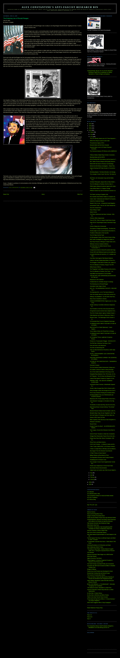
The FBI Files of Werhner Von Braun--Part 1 (100, 343)
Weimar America (91, 512)
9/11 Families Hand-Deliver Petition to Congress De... (103, 196)
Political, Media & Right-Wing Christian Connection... (102, 155)
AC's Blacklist (90, 491)
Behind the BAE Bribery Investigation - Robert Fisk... (102, 166)
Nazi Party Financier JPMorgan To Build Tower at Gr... (103, 241)
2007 (90, 130)
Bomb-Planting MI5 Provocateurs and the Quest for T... (103, 159)
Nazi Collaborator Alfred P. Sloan (95, 547)
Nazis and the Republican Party (95, 513)
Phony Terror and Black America (98, 442)
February (92, 477)
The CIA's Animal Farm (95, 207)
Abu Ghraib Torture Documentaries (98, 468)
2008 (90, 128)
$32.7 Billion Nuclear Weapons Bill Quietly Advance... (103, 161)
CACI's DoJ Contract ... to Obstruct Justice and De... (102, 444)
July (91, 134)
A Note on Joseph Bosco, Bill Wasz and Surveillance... (103, 448)
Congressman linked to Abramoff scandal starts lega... (103, 250)
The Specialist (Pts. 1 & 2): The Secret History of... (102, 292)
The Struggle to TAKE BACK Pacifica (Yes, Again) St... (103, 262)
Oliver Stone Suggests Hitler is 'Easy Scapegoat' (99, 602)
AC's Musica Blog (91, 499)
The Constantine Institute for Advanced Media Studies (100, 495)
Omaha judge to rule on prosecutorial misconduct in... (103, 230)
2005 (90, 484)
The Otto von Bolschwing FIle (97, 347)
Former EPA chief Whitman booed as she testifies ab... (103, 252)
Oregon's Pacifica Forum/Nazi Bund (96, 515)
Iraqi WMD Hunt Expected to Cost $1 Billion (100, 273)
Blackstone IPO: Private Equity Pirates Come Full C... (103, 398)
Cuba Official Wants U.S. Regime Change (100, 188)
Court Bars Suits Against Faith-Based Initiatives (101, 258)
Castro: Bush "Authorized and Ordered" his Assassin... (103, 199)
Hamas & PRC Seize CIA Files (97, 417)
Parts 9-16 (89, 617)
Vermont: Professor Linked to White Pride (97, 530)
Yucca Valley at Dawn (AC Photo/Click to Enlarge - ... (103, 331)
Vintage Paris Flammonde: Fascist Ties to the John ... (103, 436)
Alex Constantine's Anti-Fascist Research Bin (60, 7)
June (91, 136)
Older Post (79, 194)
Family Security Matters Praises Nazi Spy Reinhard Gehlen (101, 517)
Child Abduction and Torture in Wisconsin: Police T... (102, 315)
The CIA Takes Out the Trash (97, 235)
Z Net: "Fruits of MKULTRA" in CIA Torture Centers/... (103, 446)
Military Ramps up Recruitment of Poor (99, 455)
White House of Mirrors (95, 267)
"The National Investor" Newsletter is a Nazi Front (99, 587)
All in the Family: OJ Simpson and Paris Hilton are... (102, 415)
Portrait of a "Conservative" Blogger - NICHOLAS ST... (103, 341)
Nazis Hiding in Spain (95, 209)
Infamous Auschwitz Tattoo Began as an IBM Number (100, 554)
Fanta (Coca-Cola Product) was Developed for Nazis (100, 571)
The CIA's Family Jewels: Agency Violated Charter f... (103, 313)
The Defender (90, 552)
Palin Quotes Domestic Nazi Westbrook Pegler (98, 523)
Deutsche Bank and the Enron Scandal (99, 145)
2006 (90, 482)
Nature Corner (93, 212)
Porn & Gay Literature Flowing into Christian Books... (103, 392)
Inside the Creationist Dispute (97, 201)
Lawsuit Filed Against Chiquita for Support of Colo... (102, 378)
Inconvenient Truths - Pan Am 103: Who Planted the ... (103, 205)
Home (43, 194)
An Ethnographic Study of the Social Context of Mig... (103, 237)
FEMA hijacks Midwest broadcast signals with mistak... (103, 186)
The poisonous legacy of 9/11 (97, 143)
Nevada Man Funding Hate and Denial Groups (98, 573)
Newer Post (6, 194)
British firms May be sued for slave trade (100, 140)
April (91, 475)
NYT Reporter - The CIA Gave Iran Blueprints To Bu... (103, 376)
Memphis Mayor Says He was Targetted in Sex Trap (102, 413)
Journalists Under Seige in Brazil (98, 286)
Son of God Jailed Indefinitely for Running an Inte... (102, 371)
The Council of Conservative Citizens (96, 575)
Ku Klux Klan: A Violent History (94, 593)
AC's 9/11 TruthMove (92, 497)
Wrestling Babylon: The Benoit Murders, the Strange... (103, 172)
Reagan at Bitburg (91, 569)
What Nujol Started (91, 556)
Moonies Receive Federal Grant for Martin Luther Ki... (103, 410)
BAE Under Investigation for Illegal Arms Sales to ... (102, 239)
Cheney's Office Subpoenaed (97, 218)
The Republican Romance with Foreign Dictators (102, 457)
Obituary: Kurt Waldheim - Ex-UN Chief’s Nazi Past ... (103, 296)
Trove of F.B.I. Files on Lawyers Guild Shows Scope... (103, 220)
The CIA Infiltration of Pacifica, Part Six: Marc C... (102, 184)
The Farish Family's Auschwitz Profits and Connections (100, 563)
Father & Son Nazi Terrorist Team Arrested (97, 597)
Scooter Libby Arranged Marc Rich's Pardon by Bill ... (103, 388)
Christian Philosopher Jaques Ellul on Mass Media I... (103, 182)
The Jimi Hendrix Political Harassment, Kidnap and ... (103, 367)
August (92, 132)
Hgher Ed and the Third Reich (94, 558)
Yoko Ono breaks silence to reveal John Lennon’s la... (103, 294)
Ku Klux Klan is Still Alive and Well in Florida (98, 595)
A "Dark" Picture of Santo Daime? (98, 453)
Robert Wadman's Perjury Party (95, 607)
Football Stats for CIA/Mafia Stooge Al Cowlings (101, 281)
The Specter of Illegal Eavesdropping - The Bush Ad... (103, 228)
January (92, 479)
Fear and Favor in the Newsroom (98, 345)
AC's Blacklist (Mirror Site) (93, 493)
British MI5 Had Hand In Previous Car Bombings (101, 163)
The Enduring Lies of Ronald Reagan (99, 284)
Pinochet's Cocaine (94, 365)
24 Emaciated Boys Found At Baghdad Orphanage (102, 321)
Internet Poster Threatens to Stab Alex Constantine (102, 434)
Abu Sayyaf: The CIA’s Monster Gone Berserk (101, 451)
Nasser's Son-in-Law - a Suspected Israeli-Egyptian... (103, 203)
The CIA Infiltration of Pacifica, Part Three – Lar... (102, 271)
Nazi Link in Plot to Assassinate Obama (96, 532)
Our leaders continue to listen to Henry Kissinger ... (102, 369)
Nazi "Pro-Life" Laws (92, 504)
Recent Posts (93, 424)
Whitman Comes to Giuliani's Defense (99, 244)
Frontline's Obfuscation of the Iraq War (99, 233)
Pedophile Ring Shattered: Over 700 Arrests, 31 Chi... (103, 374)
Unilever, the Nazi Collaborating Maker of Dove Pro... (103, 260)
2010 (90, 123)
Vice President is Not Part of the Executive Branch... (102, 308)
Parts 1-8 (89, 615)
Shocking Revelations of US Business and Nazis (99, 545)
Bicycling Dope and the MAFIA (97, 157)
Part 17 (89, 618)
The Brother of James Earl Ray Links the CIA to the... (103, 404)
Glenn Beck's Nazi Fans (93, 525)
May (91, 472)
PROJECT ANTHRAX (95, 421)
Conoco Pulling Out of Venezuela (98, 226)
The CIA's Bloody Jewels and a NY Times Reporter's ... (103, 138)
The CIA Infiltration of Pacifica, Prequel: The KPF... (102, 264)
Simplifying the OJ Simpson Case (98, 459)
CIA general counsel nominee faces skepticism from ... (103, 311)
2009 (90, 125)
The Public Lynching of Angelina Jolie (99, 194)
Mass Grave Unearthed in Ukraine (98, 298)
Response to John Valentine (97, 279)
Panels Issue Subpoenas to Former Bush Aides (101, 465)
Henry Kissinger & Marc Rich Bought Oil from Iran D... (103, 390)
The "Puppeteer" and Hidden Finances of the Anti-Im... (103, 269)
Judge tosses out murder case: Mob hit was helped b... (103, 470)
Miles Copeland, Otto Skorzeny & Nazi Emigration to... (103, 419)
